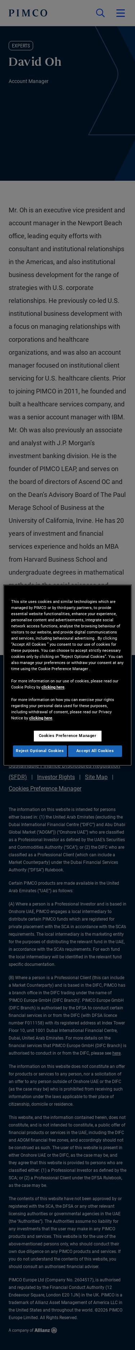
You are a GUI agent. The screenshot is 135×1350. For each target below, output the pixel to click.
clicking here (52, 687)
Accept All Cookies (95, 750)
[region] (67, 675)
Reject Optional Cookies (40, 750)
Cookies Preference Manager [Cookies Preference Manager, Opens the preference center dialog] (67, 735)
